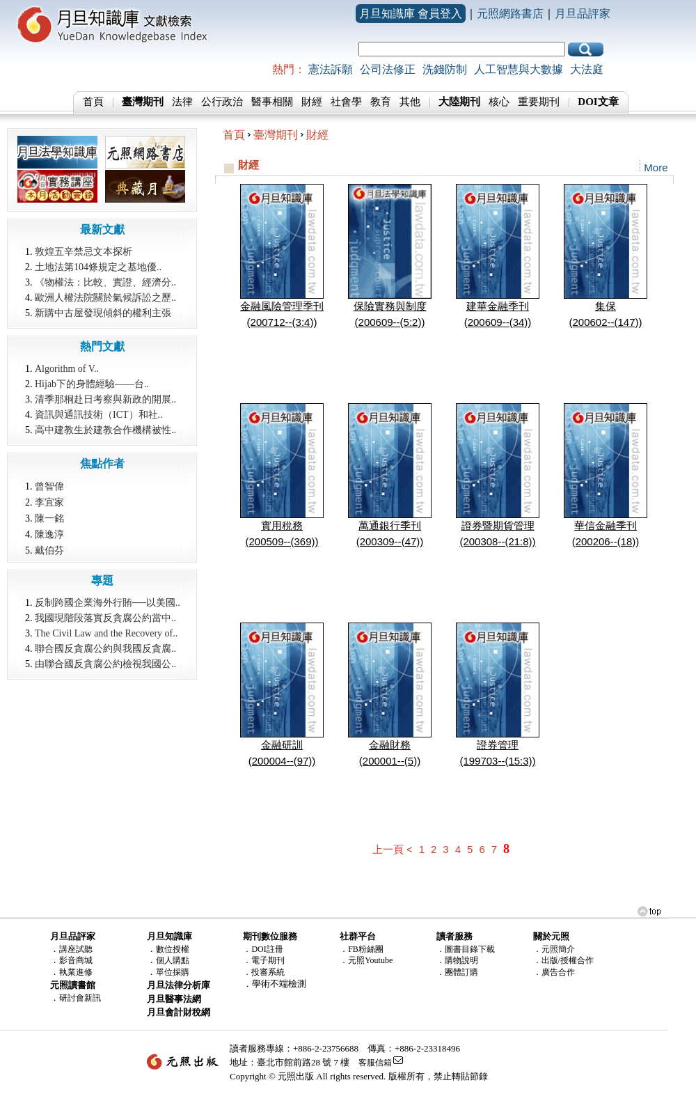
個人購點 (172, 960)
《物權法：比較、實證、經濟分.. (105, 282)
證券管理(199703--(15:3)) (497, 747)
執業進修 (76, 972)
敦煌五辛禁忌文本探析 (83, 252)
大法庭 (586, 69)
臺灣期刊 (275, 135)
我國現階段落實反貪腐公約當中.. (105, 618)
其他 (410, 101)
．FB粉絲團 (361, 949)
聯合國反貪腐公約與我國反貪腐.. (105, 648)
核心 (499, 101)
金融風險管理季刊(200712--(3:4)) (282, 308)
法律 (182, 101)
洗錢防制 (444, 69)
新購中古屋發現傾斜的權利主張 (103, 313)
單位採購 (172, 972)
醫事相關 (272, 101)
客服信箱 (375, 1063)
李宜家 (49, 502)
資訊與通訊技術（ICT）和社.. (99, 414)
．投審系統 (264, 972)
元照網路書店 (510, 13)
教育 (380, 101)
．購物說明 (457, 960)
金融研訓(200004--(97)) (282, 747)
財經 (311, 101)
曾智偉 (49, 486)
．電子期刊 (264, 960)
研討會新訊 (80, 998)
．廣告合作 (554, 972)
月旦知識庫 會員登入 (410, 13)
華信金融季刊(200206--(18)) (605, 527)
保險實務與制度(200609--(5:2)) (390, 308)
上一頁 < (392, 849)
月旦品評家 (582, 13)
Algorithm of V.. (67, 369)
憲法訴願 (330, 69)
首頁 (93, 101)
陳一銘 (49, 518)
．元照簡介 (554, 949)
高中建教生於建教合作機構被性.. (105, 430)
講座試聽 (76, 949)
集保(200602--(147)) (605, 308)
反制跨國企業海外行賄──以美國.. (107, 602)
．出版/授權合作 (563, 960)
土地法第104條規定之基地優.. (98, 267)
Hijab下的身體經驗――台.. (92, 384)
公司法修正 (388, 69)
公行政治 (222, 101)
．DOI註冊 (263, 949)
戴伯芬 (49, 550)
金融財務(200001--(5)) (390, 747)
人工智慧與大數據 (518, 69)
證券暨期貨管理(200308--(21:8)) (497, 527)
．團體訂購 (457, 972)
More (655, 167)
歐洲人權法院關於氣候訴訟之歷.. (105, 297)
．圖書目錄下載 (465, 949)
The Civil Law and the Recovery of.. (106, 633)
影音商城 (76, 960)
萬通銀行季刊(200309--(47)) (390, 527)
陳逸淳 (49, 534)
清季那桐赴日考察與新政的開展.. (105, 399)
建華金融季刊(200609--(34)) (497, 308)
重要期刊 (539, 101)
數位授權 (172, 949)
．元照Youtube (366, 960)
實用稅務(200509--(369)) (282, 527)
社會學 (346, 101)
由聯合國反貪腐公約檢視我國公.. (105, 664)
